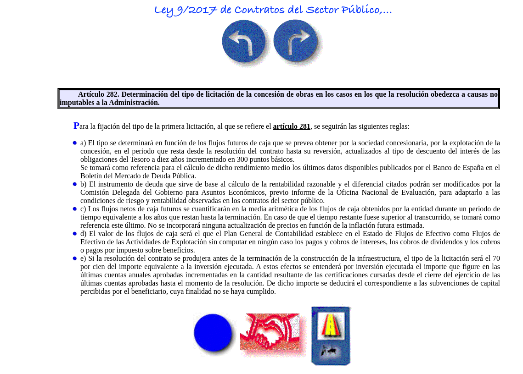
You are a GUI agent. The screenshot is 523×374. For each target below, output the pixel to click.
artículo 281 (291, 126)
